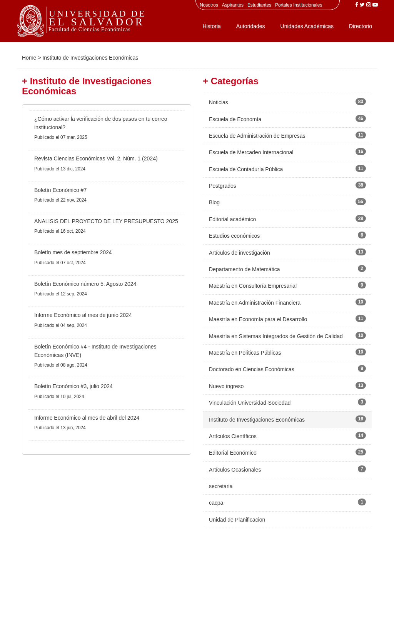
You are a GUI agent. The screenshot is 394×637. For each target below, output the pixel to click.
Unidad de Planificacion (237, 520)
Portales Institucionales (298, 5)
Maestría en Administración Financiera (255, 303)
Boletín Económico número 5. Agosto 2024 (85, 284)
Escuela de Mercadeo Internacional (251, 152)
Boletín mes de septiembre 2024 (73, 252)
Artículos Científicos (233, 436)
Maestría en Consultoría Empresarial (253, 286)
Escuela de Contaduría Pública (246, 169)
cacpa (216, 503)
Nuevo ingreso (226, 386)
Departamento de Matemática (244, 269)
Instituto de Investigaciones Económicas (257, 420)
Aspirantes (233, 5)
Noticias (218, 102)
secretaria (220, 486)
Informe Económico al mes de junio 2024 (83, 315)
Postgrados (222, 186)
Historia (211, 26)
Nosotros (209, 5)
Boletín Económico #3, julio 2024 (73, 386)
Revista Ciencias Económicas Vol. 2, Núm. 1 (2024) (96, 158)
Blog (214, 202)
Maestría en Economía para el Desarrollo (258, 319)
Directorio (360, 26)
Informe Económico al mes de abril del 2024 (86, 418)
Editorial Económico (233, 453)
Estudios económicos (234, 236)
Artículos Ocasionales (235, 470)
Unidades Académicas (307, 26)
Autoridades (250, 26)
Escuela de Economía (235, 119)
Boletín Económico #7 (60, 190)
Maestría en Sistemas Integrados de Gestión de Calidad (276, 336)
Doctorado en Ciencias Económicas (251, 369)
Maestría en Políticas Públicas (245, 353)
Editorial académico (232, 219)
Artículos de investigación (239, 253)
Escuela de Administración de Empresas (257, 136)
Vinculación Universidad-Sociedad (249, 403)
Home (29, 58)
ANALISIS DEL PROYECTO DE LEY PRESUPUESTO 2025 (106, 221)
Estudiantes (259, 5)
